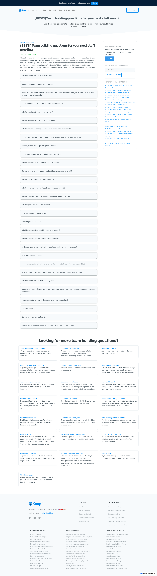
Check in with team (27, 475)
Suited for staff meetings (111, 434)
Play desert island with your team (41, 558)
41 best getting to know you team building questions (120, 112)
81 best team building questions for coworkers (118, 90)
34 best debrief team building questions (116, 100)
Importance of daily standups (117, 525)
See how (110, 58)
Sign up (94, 3)
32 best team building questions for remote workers (119, 131)
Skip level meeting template (75, 546)
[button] (36, 10)
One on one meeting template (75, 534)
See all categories (27, 42)
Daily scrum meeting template (76, 558)
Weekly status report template (76, 568)
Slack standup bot (85, 514)
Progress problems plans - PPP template (79, 537)
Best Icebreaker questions (116, 510)
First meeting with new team (75, 554)
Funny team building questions (113, 399)
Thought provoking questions (72, 453)
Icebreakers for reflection (38, 549)
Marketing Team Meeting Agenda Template (79, 561)
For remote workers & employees (73, 434)
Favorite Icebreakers (37, 556)
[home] (23, 10)
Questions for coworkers (70, 399)
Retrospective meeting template (76, 542)
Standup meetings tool (86, 518)
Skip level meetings (114, 514)
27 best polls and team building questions (117, 95)
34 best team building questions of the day (117, 107)
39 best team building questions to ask (116, 104)
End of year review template (75, 566)
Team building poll (108, 382)
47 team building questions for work (115, 88)
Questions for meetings (38, 537)
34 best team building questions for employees (118, 114)
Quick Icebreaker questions (39, 568)
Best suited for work (37, 563)
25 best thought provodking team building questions (120, 102)
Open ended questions (110, 365)
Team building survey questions (113, 418)
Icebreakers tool (84, 521)
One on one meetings (115, 507)
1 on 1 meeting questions (116, 518)
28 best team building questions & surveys (117, 116)
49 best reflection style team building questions (118, 85)
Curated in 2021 (26, 434)
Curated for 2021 (36, 539)
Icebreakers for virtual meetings (40, 554)
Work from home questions (39, 551)
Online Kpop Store (47, 513)
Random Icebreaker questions (40, 542)
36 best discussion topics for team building (117, 97)
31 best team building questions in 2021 (116, 126)
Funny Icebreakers (36, 534)
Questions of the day (109, 348)
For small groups (35, 566)
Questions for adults (28, 418)
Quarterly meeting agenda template (77, 544)
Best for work (107, 453)
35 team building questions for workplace (116, 124)
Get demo (132, 10)
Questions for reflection (70, 382)
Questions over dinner (28, 399)
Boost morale (83, 507)
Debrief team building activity (72, 365)
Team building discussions (30, 382)
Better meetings (84, 510)
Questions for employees (70, 418)
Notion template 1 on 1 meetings (76, 539)
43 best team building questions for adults (117, 92)
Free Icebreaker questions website (41, 546)
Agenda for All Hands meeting (75, 556)
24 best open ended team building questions (118, 109)
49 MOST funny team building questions (116, 129)
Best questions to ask (28, 453)
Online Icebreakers (36, 561)
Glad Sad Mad (70, 563)
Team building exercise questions (32, 348)
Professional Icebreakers (38, 544)
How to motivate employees (117, 521)
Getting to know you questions (32, 365)
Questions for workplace (70, 348)
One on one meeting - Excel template (78, 551)
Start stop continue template (75, 549)
